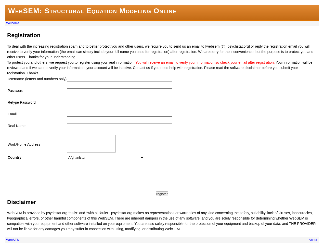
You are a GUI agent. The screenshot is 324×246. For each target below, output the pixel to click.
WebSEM (13, 243)
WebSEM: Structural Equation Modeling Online (92, 11)
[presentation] (46, 174)
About (313, 243)
